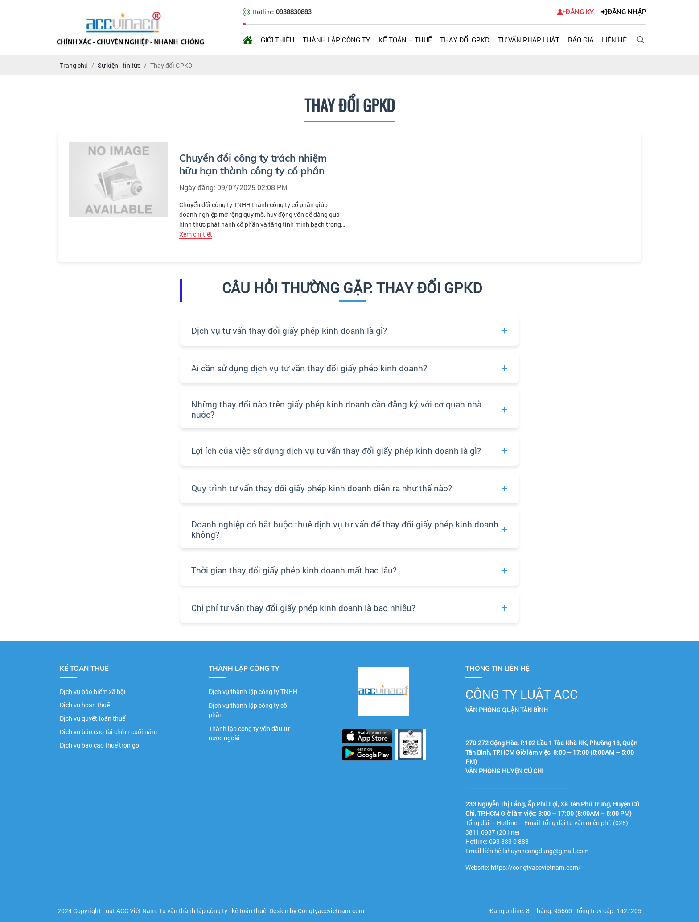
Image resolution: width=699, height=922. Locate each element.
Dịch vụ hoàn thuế (85, 705)
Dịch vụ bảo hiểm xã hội (93, 691)
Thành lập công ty (336, 39)
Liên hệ (614, 39)
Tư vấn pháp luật (528, 39)
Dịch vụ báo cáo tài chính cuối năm (108, 731)
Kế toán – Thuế (405, 39)
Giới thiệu (277, 39)
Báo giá (581, 39)
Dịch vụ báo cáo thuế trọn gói (100, 745)
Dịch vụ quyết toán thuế (92, 718)
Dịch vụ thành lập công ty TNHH (253, 691)
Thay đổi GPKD (464, 39)
